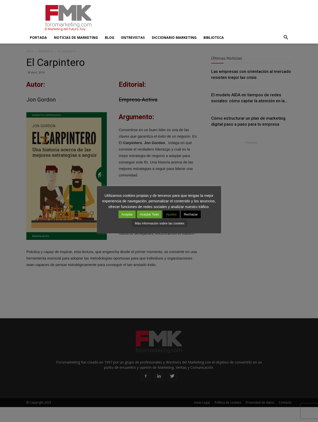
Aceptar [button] (127, 214)
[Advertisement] (201, 18)
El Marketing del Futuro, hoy (65, 29)
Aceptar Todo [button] (149, 214)
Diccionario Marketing (174, 37)
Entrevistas (133, 37)
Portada (38, 37)
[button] (286, 38)
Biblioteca (213, 37)
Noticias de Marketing (76, 37)
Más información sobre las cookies (159, 223)
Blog (109, 37)
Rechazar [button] (191, 214)
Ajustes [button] (171, 214)
